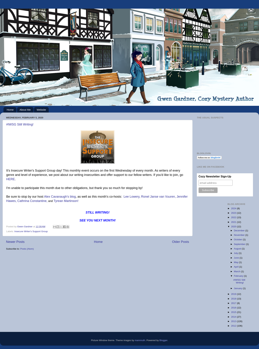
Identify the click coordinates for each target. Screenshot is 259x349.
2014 (234, 317)
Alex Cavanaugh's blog (60, 196)
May (236, 262)
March (237, 271)
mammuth (140, 340)
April (236, 266)
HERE (10, 179)
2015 (234, 312)
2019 (234, 294)
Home (10, 109)
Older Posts (180, 242)
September (240, 244)
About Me (25, 109)
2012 (234, 325)
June (237, 257)
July (236, 253)
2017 (234, 303)
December (239, 230)
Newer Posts (15, 242)
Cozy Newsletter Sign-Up (215, 176)
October (238, 239)
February (239, 276)
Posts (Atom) (27, 249)
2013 (234, 321)
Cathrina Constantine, (32, 201)
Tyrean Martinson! (66, 201)
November (239, 235)
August (238, 248)
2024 (234, 208)
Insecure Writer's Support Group (31, 231)
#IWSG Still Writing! (19, 124)
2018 (234, 298)
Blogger (163, 340)
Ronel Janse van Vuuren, (158, 196)
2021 (234, 222)
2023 (234, 213)
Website (41, 109)
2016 (234, 307)
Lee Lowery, (132, 196)
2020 (234, 226)
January (238, 288)
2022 (234, 217)
